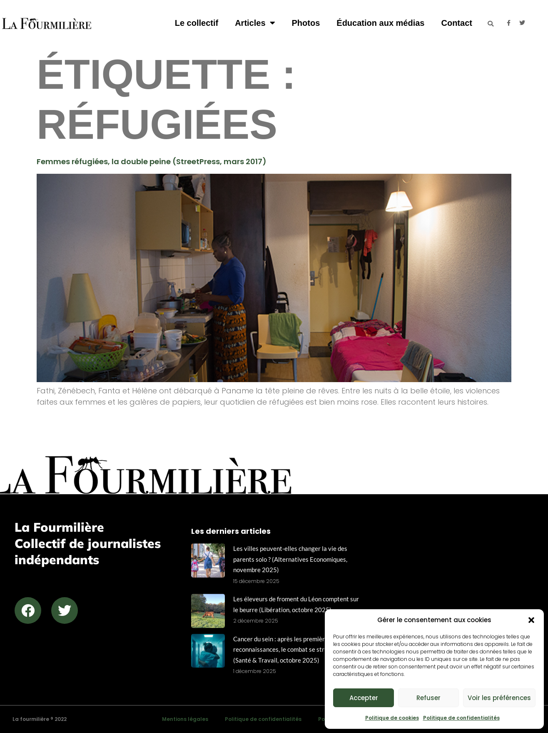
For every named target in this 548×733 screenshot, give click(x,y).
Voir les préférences (499, 697)
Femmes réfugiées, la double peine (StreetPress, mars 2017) (152, 161)
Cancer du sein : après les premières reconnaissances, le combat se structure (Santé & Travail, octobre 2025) (287, 649)
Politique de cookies (392, 717)
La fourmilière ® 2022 (39, 719)
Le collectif (196, 23)
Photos (306, 23)
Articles (255, 23)
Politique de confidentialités (461, 717)
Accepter (363, 697)
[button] (531, 620)
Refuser (428, 697)
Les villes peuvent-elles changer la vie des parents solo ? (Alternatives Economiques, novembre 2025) (290, 559)
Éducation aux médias (380, 23)
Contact (456, 23)
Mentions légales (185, 719)
